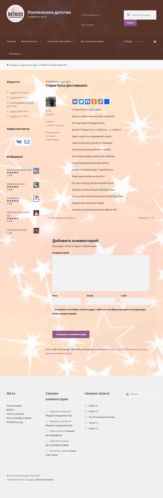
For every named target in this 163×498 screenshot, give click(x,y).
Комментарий (60, 252)
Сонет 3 (14, 111)
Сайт (124, 295)
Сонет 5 (14, 92)
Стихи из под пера (28, 64)
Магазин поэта (29, 41)
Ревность (144, 217)
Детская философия (92, 41)
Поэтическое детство (49, 12)
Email (90, 295)
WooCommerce (45, 479)
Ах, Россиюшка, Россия (21, 102)
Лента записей (15, 413)
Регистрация (14, 405)
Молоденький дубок (63, 217)
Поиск (130, 22)
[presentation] (76, 324)
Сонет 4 (14, 97)
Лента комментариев (19, 417)
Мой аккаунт (87, 24)
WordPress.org (15, 422)
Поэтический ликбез (59, 41)
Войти (10, 409)
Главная (11, 41)
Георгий (50, 114)
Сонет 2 (14, 116)
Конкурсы (14, 53)
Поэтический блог (90, 15)
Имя (54, 295)
